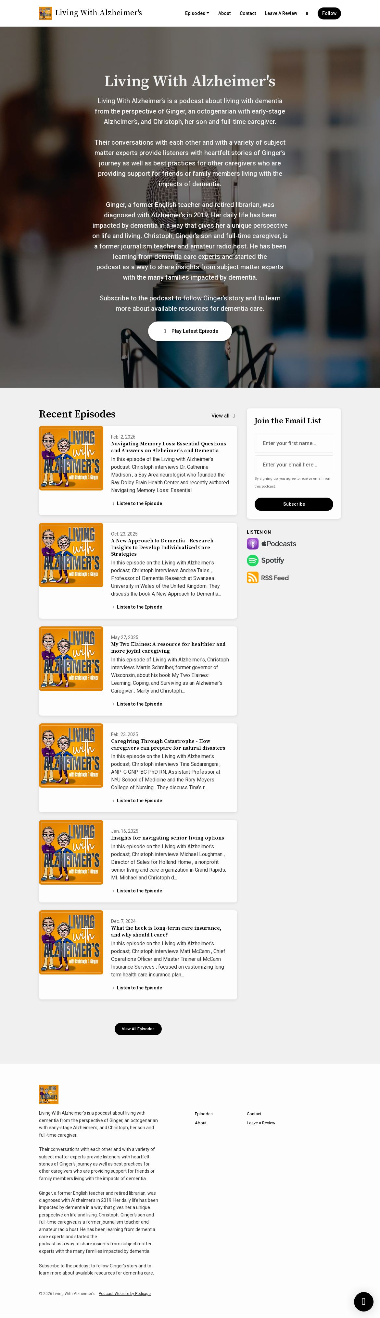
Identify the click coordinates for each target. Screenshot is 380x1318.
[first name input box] (294, 443)
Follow (329, 13)
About (224, 13)
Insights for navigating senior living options (167, 838)
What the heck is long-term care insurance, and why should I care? (166, 931)
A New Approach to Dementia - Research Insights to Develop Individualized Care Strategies (162, 548)
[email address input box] (294, 464)
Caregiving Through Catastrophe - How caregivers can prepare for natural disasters (168, 744)
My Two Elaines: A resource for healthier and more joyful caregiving (168, 647)
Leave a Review (281, 13)
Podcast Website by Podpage (125, 1293)
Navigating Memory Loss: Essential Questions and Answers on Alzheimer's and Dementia (168, 447)
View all (224, 416)
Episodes (195, 13)
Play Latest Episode (190, 331)
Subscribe (294, 504)
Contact (248, 13)
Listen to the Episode (136, 503)
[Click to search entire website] (307, 13)
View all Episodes (138, 1028)
